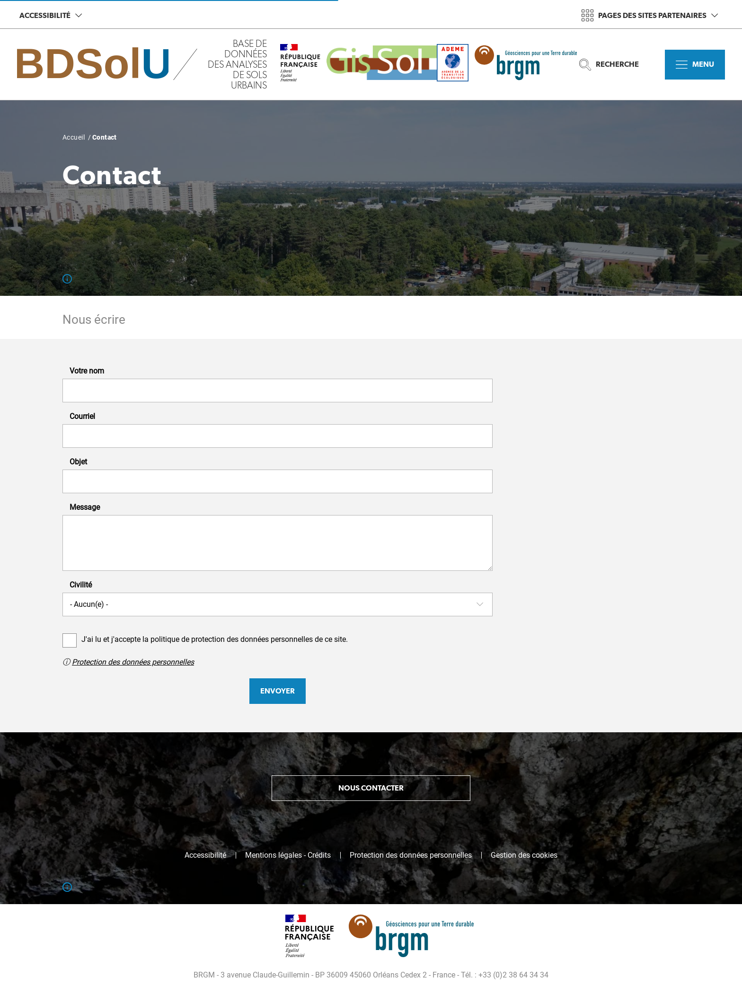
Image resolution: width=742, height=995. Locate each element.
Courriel (82, 416)
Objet (78, 462)
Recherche (609, 65)
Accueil (73, 137)
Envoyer (277, 690)
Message (85, 507)
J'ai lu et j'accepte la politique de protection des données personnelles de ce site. (214, 639)
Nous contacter (371, 787)
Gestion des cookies (524, 855)
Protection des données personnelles (133, 661)
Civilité (81, 585)
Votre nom (87, 371)
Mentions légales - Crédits (288, 855)
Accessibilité (50, 15)
